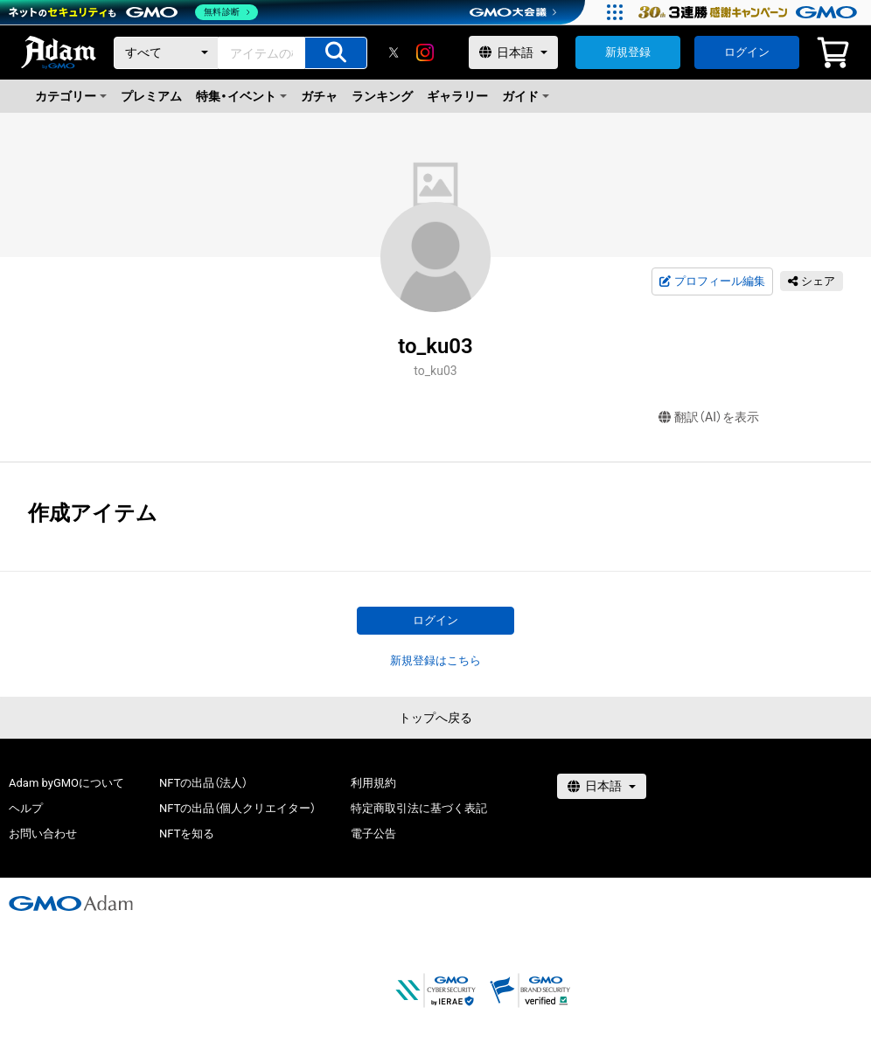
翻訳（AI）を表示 (708, 417)
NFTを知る (186, 833)
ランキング (382, 96)
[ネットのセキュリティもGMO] (134, 12)
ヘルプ (26, 808)
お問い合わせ (43, 833)
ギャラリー (457, 96)
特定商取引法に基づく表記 (419, 808)
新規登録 (628, 52)
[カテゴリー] (166, 53)
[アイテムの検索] (335, 53)
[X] (393, 52)
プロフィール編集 (711, 281)
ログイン (747, 52)
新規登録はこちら (435, 660)
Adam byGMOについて (66, 782)
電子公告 (373, 833)
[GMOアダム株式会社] (71, 903)
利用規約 (373, 782)
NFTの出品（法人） (203, 782)
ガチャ (319, 96)
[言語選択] (513, 52)
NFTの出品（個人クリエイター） (237, 808)
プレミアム (151, 96)
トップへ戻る (435, 718)
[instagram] (425, 52)
